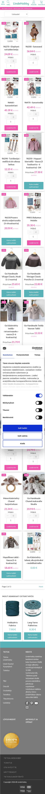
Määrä (10, 57)
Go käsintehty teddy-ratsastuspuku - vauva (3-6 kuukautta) (11, 331)
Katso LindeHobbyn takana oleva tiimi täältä (33, 694)
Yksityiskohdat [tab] (22, 355)
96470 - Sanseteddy (33, 102)
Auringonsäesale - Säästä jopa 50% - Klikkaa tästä (17, 8)
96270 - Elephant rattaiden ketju (11, 48)
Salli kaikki (22, 428)
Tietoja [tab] (37, 355)
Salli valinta (22, 436)
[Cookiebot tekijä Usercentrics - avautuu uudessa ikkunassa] (32, 348)
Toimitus (6, 670)
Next (41, 586)
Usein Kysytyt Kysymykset (8, 665)
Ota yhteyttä (10, 767)
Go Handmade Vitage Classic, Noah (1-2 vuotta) (11, 276)
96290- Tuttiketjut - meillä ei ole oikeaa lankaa (11, 161)
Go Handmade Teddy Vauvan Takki (33, 327)
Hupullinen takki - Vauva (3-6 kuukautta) (11, 560)
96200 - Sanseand (34, 46)
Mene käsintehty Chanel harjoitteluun (11, 501)
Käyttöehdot (10, 772)
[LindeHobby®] (21, 3)
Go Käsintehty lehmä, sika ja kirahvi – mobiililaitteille (33, 560)
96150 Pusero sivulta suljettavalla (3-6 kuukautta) (11, 220)
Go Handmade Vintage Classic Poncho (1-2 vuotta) (33, 276)
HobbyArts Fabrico (12, 624)
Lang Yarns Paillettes (33, 624)
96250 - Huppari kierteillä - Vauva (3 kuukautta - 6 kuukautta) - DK (34, 163)
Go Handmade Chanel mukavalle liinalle (34, 501)
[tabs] (8, 3)
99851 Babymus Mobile (33, 219)
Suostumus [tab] (8, 355)
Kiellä (22, 444)
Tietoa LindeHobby (7, 658)
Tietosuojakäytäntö (14, 777)
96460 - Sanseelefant (11, 104)
